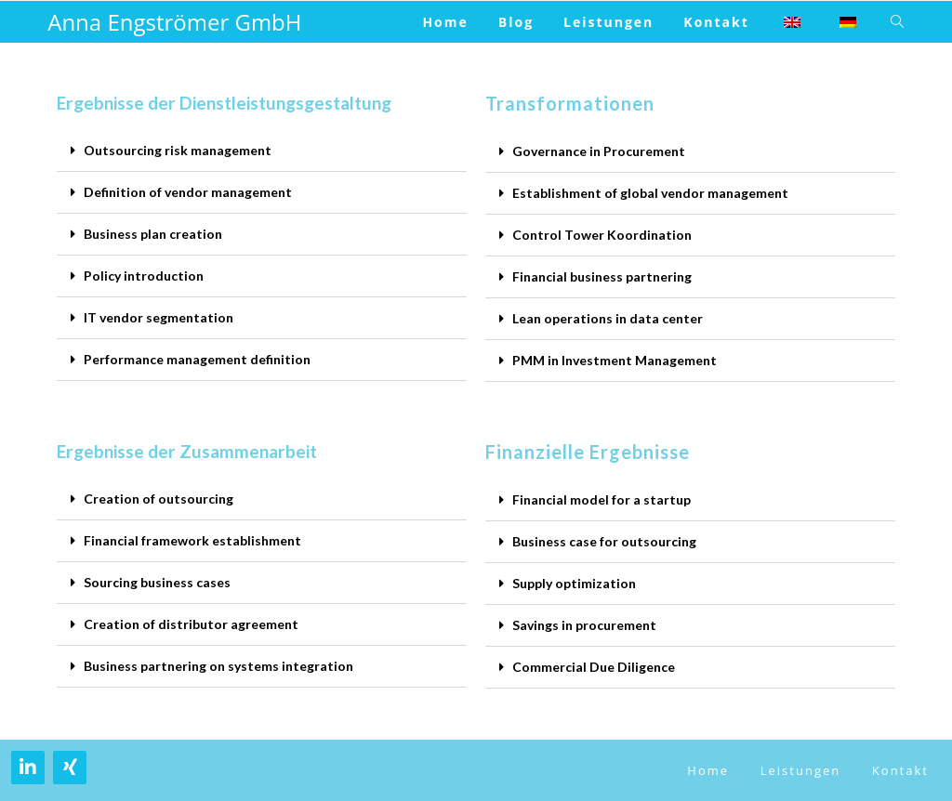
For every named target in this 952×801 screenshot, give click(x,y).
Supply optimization (574, 583)
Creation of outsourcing (158, 498)
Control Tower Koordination (602, 235)
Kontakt (900, 770)
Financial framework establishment (192, 540)
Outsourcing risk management (177, 150)
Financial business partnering (602, 276)
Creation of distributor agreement (191, 624)
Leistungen (800, 770)
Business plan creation (153, 234)
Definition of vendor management (188, 192)
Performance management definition (197, 359)
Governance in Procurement (598, 151)
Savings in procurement (584, 625)
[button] (262, 151)
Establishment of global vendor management (650, 193)
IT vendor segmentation (158, 317)
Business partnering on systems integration (218, 666)
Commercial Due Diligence (593, 667)
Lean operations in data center (607, 318)
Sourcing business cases (157, 582)
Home (708, 770)
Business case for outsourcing (604, 541)
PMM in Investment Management (614, 360)
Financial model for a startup (601, 499)
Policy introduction (144, 275)
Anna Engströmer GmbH (174, 22)
